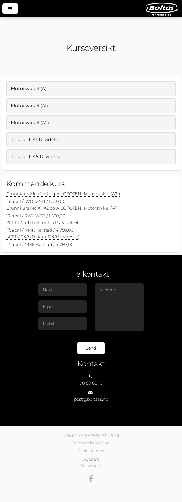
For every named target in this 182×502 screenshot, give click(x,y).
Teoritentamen (91, 450)
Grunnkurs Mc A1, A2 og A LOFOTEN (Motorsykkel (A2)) (63, 193)
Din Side (90, 458)
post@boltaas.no (91, 399)
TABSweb (80, 443)
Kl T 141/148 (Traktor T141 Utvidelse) (42, 222)
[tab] (91, 89)
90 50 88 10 (91, 383)
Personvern (91, 465)
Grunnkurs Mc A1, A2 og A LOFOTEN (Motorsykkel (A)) (62, 208)
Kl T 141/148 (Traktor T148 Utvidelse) (42, 236)
